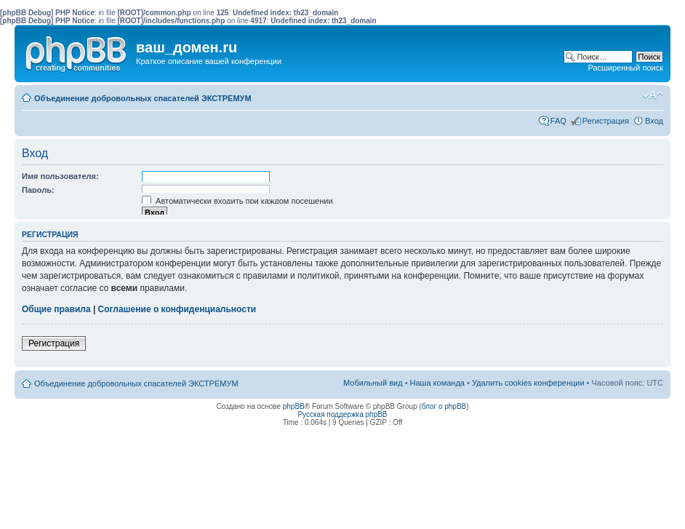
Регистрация (605, 120)
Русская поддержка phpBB (342, 414)
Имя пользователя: (60, 176)
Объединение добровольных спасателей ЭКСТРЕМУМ (143, 98)
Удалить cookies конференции (528, 382)
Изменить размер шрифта (652, 95)
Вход (654, 120)
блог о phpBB (444, 406)
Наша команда (437, 382)
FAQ (558, 120)
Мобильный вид (630, 95)
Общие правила (56, 309)
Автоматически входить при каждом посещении (237, 200)
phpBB (294, 406)
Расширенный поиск (625, 67)
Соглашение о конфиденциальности (177, 309)
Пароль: (38, 190)
